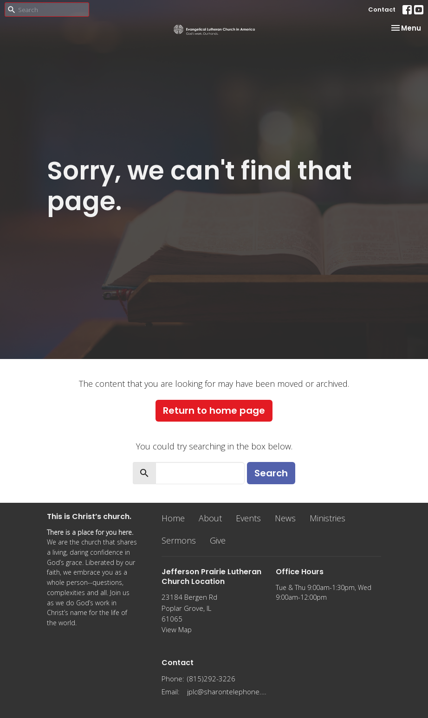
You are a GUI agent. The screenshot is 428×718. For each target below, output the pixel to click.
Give (218, 540)
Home (173, 518)
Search (271, 473)
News (285, 518)
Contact (382, 9)
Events (248, 518)
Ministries (327, 518)
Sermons (179, 540)
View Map (177, 629)
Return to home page (214, 410)
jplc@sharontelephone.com (227, 691)
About (210, 518)
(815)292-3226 (211, 678)
